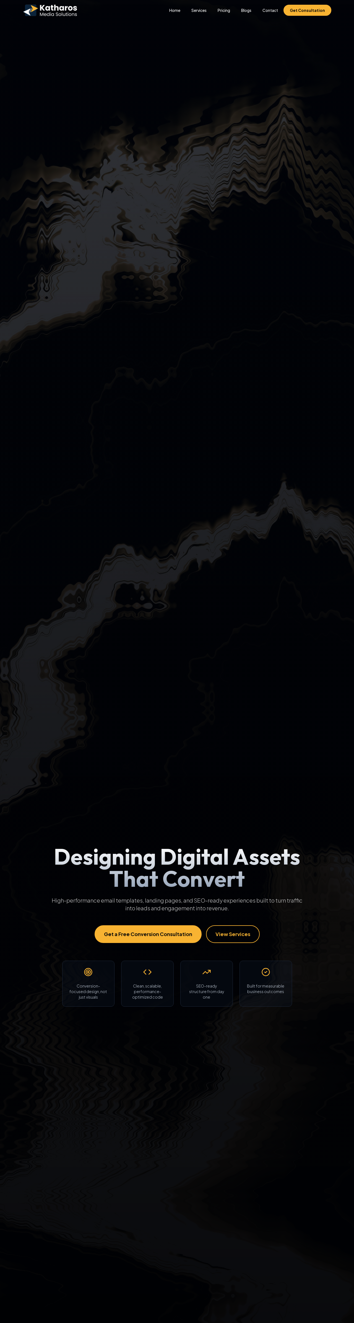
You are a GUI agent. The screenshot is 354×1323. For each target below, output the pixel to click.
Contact (270, 10)
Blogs (246, 10)
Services (199, 10)
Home (174, 10)
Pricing (224, 10)
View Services (232, 934)
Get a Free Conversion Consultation (148, 934)
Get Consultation (307, 10)
